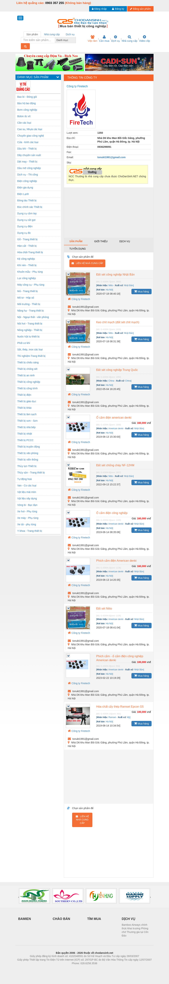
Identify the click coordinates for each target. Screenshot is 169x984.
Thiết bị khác (24, 407)
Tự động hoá (24, 479)
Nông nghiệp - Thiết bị (29, 330)
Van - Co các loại (26, 485)
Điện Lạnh (23, 194)
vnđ (149, 422)
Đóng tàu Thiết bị (26, 200)
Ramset (112, 717)
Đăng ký (118, 8)
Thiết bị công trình (27, 388)
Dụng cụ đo (24, 232)
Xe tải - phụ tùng (26, 524)
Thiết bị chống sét (27, 368)
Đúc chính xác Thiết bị (29, 207)
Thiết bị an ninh (26, 375)
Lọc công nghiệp (26, 278)
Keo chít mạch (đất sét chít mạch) (117, 322)
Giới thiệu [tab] (101, 241)
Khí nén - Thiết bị (26, 265)
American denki (115, 428)
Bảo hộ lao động (26, 103)
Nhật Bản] (129, 285)
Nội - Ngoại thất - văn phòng (33, 317)
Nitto (110, 285)
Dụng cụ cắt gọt (26, 219)
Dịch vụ (115, 38)
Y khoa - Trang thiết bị (29, 530)
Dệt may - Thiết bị (27, 161)
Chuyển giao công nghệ (30, 135)
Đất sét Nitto (104, 608)
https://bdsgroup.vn (79, 968)
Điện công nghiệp (27, 181)
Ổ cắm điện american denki (113, 417)
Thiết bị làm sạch (26, 414)
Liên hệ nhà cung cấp (87, 263)
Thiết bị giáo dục (26, 401)
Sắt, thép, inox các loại (30, 349)
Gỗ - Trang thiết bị (27, 239)
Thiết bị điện (24, 394)
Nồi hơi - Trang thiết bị (29, 323)
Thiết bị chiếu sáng (28, 362)
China (111, 381)
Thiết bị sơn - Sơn (27, 420)
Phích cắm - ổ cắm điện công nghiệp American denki (119, 658)
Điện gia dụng (25, 187)
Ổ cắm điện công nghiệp (111, 512)
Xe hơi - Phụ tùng (27, 511)
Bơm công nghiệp (27, 109)
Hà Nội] (109, 289)
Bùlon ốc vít (23, 116)
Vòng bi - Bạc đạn (27, 505)
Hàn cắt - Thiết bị (27, 245)
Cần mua (104, 38)
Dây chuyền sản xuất (29, 155)
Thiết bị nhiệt (24, 433)
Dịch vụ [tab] (70, 34)
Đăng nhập (99, 8)
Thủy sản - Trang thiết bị (31, 472)
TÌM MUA (94, 919)
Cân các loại (24, 122)
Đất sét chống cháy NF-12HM (115, 465)
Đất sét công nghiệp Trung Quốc (117, 369)
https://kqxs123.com (101, 968)
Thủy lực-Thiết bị (26, 466)
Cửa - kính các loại (27, 142)
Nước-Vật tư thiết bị (28, 336)
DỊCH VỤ (128, 919)
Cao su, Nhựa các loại (29, 129)
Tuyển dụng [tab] (77, 248)
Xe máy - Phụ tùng (27, 517)
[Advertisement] (108, 212)
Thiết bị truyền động (28, 446)
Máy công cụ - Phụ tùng (30, 284)
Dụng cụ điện (25, 226)
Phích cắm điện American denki (116, 560)
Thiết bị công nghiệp (28, 381)
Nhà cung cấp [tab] (52, 34)
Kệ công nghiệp (26, 258)
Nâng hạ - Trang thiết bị (30, 310)
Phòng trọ (61, 968)
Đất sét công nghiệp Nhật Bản (115, 274)
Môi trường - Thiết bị (28, 304)
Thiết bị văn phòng (27, 453)
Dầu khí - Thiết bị (27, 148)
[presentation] (18, 897)
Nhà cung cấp (129, 38)
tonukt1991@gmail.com (111, 157)
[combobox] (75, 40)
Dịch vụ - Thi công (27, 174)
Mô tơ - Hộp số (25, 297)
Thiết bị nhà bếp (26, 427)
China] (128, 381)
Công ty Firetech (79, 299)
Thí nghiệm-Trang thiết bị (31, 356)
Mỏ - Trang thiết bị (27, 291)
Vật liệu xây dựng (27, 498)
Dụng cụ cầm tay (27, 213)
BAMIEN (24, 919)
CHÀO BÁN (61, 919)
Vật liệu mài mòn (26, 492)
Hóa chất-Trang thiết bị (30, 252)
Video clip (144, 38)
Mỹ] (128, 717)
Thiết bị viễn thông (27, 459)
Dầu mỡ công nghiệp (29, 168)
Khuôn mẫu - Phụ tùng (30, 271)
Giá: (134, 422)
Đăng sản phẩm (140, 8)
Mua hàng (141, 291)
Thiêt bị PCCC (25, 440)
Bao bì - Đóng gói (27, 96)
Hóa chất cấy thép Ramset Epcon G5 (120, 706)
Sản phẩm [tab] (32, 34)
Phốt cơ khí (23, 343)
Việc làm (92, 38)
